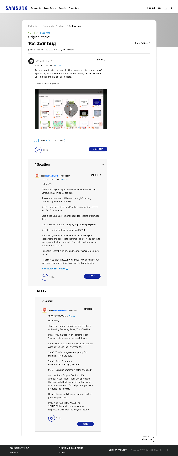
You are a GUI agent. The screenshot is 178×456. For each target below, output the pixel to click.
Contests (62, 8)
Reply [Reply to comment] (92, 276)
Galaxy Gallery (50, 8)
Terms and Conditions (71, 448)
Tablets (58, 66)
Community (36, 8)
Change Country (118, 450)
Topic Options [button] (141, 43)
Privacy (14, 452)
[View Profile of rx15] (37, 61)
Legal (62, 452)
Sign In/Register (154, 8)
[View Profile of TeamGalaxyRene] (52, 176)
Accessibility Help (19, 448)
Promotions (74, 8)
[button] (102, 60)
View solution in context (53, 268)
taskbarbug (59, 140)
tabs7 (42, 140)
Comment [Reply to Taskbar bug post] (98, 149)
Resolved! (45, 33)
